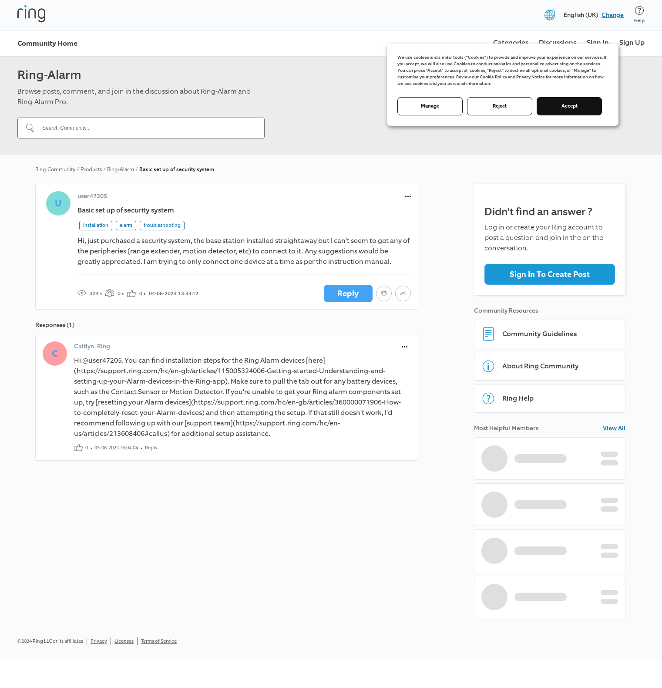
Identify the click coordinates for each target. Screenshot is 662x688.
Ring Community (55, 169)
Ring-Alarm (120, 169)
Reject (500, 106)
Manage (430, 106)
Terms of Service (159, 641)
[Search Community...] (146, 128)
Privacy (99, 641)
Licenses (124, 641)
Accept (569, 106)
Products (91, 169)
